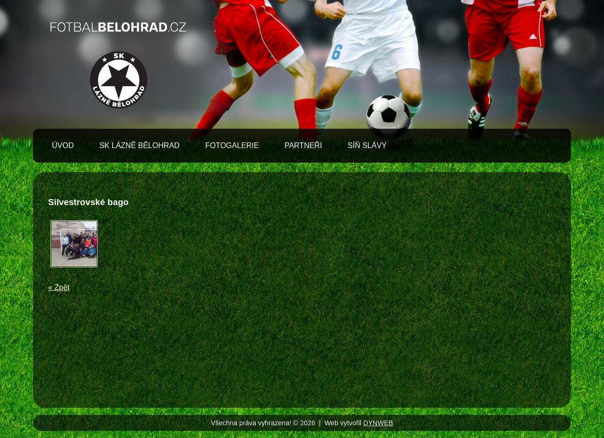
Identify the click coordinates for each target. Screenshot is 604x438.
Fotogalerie (232, 145)
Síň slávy (367, 145)
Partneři (303, 145)
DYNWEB (378, 423)
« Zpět (58, 287)
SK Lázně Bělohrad (140, 145)
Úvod (63, 145)
